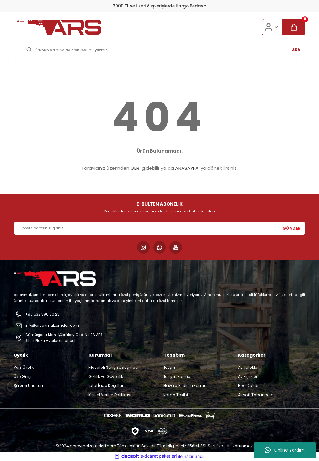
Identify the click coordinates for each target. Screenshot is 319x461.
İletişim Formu (176, 376)
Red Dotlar (248, 385)
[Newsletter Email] (159, 228)
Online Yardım (285, 450)
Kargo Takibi (175, 395)
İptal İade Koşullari (106, 385)
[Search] (159, 50)
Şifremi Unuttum (29, 385)
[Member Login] (272, 27)
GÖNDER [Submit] (292, 228)
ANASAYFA (186, 168)
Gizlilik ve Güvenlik (105, 376)
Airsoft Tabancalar (256, 395)
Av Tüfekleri (249, 367)
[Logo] (59, 27)
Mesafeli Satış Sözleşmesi (113, 367)
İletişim (170, 367)
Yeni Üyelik (24, 367)
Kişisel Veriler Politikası (109, 395)
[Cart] (293, 27)
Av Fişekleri (248, 376)
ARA (296, 49)
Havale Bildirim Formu (185, 385)
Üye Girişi (22, 376)
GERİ (135, 168)
